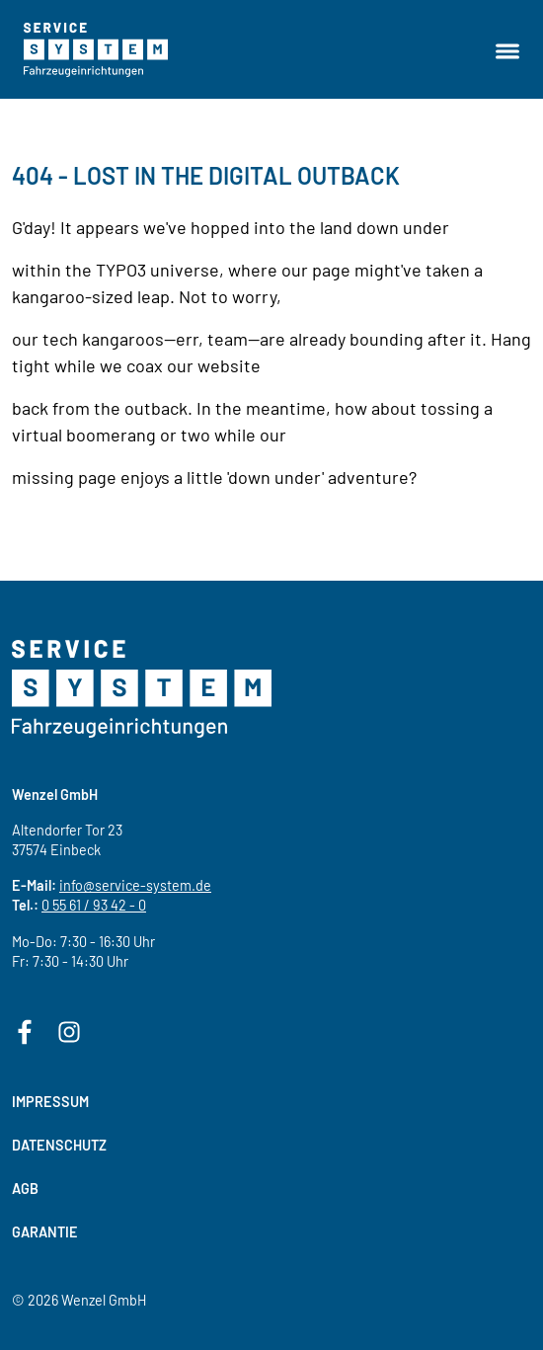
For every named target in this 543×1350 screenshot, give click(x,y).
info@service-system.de (135, 885)
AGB (25, 1188)
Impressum (50, 1101)
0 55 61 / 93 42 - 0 (93, 905)
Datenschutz (59, 1145)
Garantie (45, 1232)
